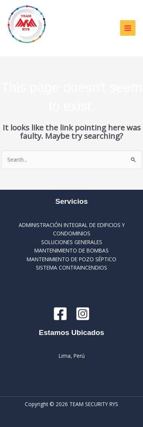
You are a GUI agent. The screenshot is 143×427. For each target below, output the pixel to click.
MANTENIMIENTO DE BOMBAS (71, 250)
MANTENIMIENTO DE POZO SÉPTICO (71, 259)
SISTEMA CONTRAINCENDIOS (71, 267)
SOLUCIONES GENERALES (71, 242)
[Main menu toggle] (128, 28)
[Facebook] (60, 313)
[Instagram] (83, 313)
